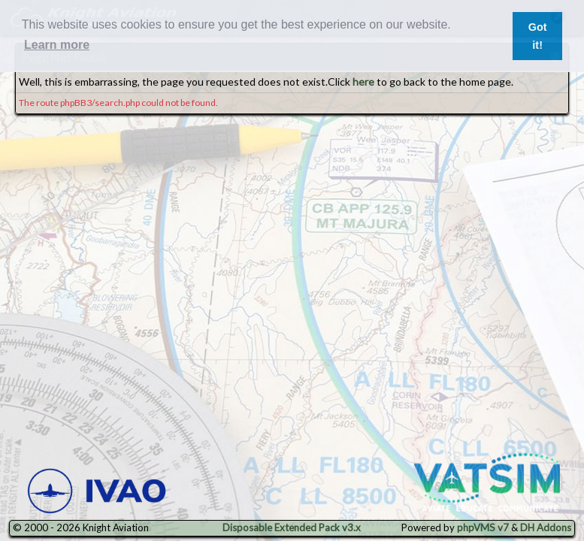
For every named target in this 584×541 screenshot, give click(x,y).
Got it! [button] (537, 36)
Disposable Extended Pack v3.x (291, 527)
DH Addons (545, 527)
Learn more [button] (56, 44)
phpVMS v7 (483, 527)
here (363, 81)
